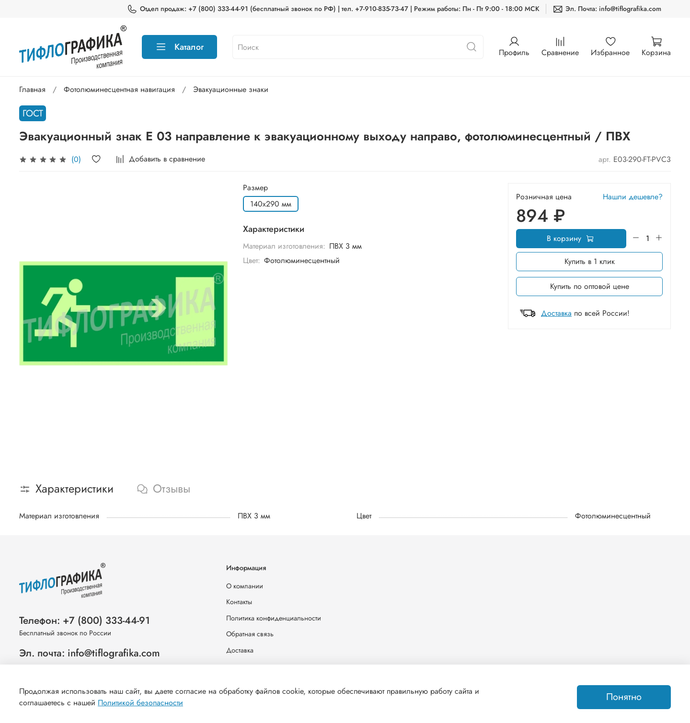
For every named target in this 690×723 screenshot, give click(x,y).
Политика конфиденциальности (273, 618)
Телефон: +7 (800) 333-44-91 (84, 620)
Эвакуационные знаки (230, 89)
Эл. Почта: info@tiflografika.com (606, 9)
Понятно (624, 697)
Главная (32, 89)
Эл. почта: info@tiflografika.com (89, 653)
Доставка (556, 313)
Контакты (239, 602)
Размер (255, 187)
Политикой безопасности (140, 702)
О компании (244, 586)
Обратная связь (250, 634)
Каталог (179, 47)
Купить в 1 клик (589, 261)
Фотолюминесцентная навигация (119, 89)
